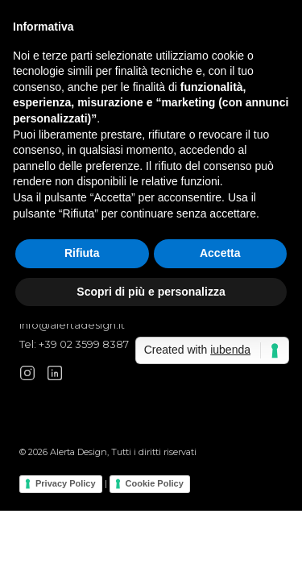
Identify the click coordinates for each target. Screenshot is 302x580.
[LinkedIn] (55, 373)
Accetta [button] (220, 252)
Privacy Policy (65, 483)
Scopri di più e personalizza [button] (151, 291)
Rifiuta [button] (82, 252)
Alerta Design (78, 452)
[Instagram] (27, 373)
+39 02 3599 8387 (84, 344)
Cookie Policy (155, 483)
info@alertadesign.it (72, 324)
